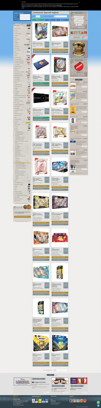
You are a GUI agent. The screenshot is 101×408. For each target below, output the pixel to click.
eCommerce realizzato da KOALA (82, 406)
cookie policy (59, 5)
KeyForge (22, 93)
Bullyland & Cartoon (22, 61)
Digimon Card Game (22, 75)
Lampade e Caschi (22, 115)
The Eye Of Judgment (22, 193)
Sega (22, 51)
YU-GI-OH (22, 31)
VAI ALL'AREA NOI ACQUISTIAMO (21, 216)
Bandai (22, 41)
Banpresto (22, 42)
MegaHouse (22, 46)
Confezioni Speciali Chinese (20, 166)
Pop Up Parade (22, 50)
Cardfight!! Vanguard (22, 62)
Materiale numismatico (22, 104)
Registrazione (53, 400)
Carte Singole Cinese (19, 134)
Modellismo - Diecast (22, 110)
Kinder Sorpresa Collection (22, 95)
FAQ (51, 399)
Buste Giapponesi (18, 150)
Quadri (16, 179)
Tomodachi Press (22, 191)
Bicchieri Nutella (22, 59)
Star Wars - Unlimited (22, 184)
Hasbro (22, 186)
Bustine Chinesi (18, 153)
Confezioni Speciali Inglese (20, 162)
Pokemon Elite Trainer (19, 143)
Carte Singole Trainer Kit (19, 138)
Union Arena (22, 197)
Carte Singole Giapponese (20, 133)
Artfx (22, 37)
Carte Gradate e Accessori (20, 137)
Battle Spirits (22, 39)
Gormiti (22, 88)
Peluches (22, 121)
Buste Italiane (17, 149)
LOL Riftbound (22, 28)
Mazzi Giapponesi (18, 154)
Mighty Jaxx (22, 48)
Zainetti (16, 176)
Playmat (22, 128)
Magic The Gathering (22, 101)
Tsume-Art (22, 53)
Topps (22, 188)
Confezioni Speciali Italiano (20, 164)
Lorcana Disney (22, 119)
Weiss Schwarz (22, 200)
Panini (22, 122)
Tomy (22, 189)
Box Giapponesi (18, 146)
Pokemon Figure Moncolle (20, 175)
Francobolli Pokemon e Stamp (20, 168)
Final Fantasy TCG (22, 81)
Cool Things (22, 64)
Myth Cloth (22, 102)
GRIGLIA (38, 19)
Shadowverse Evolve (22, 182)
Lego (22, 117)
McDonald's (17, 135)
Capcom (22, 44)
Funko (22, 82)
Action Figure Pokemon (19, 173)
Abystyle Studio (22, 33)
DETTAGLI (62, 19)
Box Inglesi (17, 145)
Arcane (22, 30)
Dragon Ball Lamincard (22, 71)
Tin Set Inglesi (17, 158)
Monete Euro (22, 106)
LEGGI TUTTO (84, 86)
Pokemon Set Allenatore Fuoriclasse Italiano (21, 142)
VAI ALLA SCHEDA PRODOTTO (39, 52)
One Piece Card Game (22, 113)
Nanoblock (22, 99)
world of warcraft (22, 199)
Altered (22, 35)
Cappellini (17, 177)
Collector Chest (18, 161)
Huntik (22, 90)
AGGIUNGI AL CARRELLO (38, 83)
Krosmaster (22, 92)
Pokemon (22, 130)
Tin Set (16, 157)
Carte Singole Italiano (19, 131)
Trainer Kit (17, 160)
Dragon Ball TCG (22, 73)
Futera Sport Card (22, 84)
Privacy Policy (53, 401)
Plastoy (22, 126)
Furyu (22, 55)
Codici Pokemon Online (19, 139)
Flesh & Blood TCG (22, 86)
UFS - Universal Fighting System (22, 195)
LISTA (50, 19)
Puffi (22, 180)
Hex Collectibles (22, 57)
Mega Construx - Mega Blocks (20, 172)
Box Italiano (17, 147)
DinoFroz (22, 70)
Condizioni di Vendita (55, 404)
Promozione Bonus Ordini (55, 402)
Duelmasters (22, 77)
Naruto (22, 111)
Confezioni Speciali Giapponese (21, 165)
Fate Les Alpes (22, 79)
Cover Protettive (17, 66)
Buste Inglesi (17, 151)
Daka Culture (22, 124)
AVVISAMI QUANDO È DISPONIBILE (40, 49)
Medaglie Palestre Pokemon (20, 171)
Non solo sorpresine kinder (22, 97)
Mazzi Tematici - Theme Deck (20, 156)
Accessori (17, 169)
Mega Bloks (22, 108)
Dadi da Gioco (22, 68)
